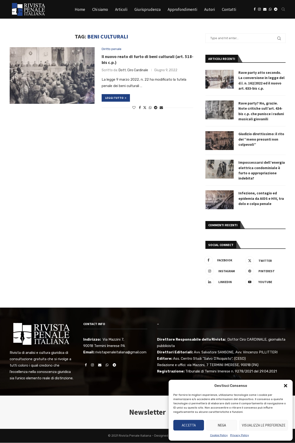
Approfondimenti (182, 9)
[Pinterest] (264, 271)
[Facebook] (255, 9)
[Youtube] (264, 282)
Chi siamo (100, 9)
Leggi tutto (115, 98)
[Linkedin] (224, 282)
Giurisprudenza (147, 9)
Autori (209, 9)
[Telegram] (275, 9)
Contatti (229, 9)
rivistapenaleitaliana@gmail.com (120, 352)
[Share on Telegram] (155, 108)
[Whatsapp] (270, 9)
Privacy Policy (239, 435)
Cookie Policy (219, 435)
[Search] (283, 9)
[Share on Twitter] (144, 107)
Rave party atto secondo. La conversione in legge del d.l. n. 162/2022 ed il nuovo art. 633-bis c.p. (261, 80)
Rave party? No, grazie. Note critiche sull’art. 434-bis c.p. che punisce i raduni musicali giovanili (261, 111)
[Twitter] (264, 260)
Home (80, 9)
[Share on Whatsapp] (150, 108)
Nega (222, 425)
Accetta (189, 425)
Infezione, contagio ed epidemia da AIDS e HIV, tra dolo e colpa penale (261, 198)
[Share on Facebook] (140, 108)
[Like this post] (134, 108)
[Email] (264, 9)
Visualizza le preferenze (263, 425)
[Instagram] (259, 9)
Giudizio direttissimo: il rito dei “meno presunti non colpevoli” (261, 139)
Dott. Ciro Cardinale (133, 70)
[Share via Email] (161, 108)
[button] (285, 385)
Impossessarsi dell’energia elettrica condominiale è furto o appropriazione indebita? (261, 170)
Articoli (121, 9)
